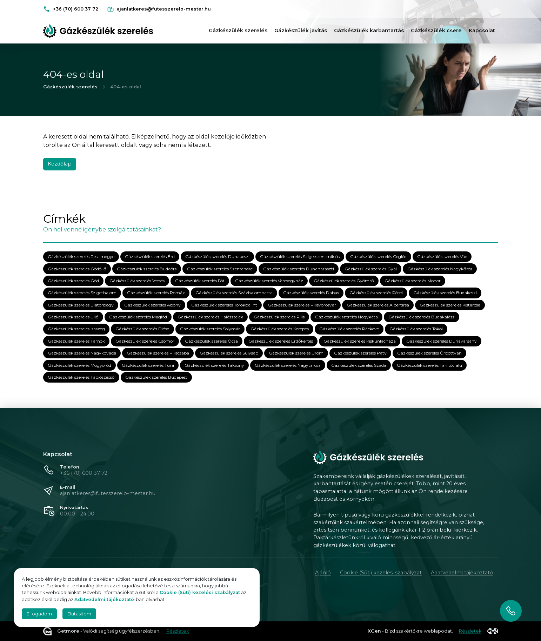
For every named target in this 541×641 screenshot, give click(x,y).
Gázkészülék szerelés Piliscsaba (158, 353)
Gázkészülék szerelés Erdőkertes (280, 341)
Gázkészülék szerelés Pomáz (156, 293)
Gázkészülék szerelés (238, 30)
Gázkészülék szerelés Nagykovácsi (82, 353)
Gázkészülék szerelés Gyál (371, 268)
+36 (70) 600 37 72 (83, 473)
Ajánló (323, 572)
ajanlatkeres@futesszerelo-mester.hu (107, 493)
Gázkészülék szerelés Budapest (156, 377)
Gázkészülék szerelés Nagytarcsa (288, 365)
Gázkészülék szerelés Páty (360, 353)
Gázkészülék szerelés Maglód (138, 317)
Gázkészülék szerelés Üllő (73, 317)
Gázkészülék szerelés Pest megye (81, 256)
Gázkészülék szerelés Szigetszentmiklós (300, 256)
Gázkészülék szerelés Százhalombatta (234, 293)
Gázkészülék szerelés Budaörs (146, 268)
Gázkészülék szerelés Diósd (142, 329)
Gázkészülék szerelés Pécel (376, 293)
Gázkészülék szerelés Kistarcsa (450, 305)
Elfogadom (39, 613)
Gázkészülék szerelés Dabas (311, 293)
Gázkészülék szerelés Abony (152, 305)
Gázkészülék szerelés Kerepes (280, 329)
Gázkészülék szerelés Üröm (296, 353)
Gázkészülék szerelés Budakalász (421, 317)
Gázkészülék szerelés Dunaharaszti (298, 268)
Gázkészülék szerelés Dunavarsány (441, 341)
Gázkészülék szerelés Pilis (279, 317)
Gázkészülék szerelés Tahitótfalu (429, 365)
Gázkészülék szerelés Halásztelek (210, 317)
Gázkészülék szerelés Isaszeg (76, 329)
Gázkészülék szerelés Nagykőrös (439, 268)
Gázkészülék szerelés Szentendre (220, 268)
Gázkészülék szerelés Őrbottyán (429, 353)
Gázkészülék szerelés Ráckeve (349, 329)
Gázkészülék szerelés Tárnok (76, 341)
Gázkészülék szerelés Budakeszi (445, 293)
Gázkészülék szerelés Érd (150, 256)
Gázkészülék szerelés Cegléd (378, 256)
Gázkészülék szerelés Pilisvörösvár (302, 305)
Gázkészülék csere (436, 30)
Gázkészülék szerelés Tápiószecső (81, 377)
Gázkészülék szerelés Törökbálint (224, 305)
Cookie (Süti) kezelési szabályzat (381, 572)
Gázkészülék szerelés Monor (413, 281)
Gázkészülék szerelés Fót (200, 281)
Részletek (177, 631)
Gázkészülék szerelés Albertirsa (378, 305)
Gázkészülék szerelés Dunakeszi (217, 256)
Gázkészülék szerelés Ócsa (211, 341)
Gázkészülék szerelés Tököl (416, 329)
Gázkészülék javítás (300, 30)
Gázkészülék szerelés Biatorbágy (81, 305)
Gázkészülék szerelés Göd (73, 281)
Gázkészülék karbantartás (369, 30)
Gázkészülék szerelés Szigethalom (82, 293)
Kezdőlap (60, 164)
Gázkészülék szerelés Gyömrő (344, 281)
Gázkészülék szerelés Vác (442, 256)
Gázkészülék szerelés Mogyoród (79, 365)
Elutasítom (79, 613)
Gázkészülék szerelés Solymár (210, 329)
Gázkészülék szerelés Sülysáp (229, 353)
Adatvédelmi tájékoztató (462, 572)
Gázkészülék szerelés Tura (148, 365)
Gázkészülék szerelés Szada (358, 365)
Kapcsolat (482, 30)
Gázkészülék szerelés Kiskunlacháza (359, 341)
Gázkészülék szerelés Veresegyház (269, 281)
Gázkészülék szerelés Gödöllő (77, 268)
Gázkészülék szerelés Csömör (144, 341)
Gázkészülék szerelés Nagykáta (346, 317)
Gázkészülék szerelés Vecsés (137, 281)
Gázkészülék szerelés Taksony (214, 365)
